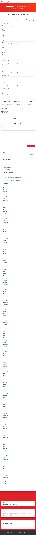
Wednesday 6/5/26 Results (8, 512)
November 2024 (5, 218)
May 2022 (4, 273)
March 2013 (5, 470)
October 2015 (5, 413)
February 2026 (5, 191)
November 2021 (5, 284)
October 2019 (5, 326)
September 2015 (5, 415)
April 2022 (4, 275)
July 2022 (4, 269)
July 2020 (4, 311)
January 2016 (5, 408)
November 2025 (5, 196)
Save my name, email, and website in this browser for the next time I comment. (14, 143)
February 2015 (5, 428)
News (6, 108)
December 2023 (5, 238)
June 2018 (4, 355)
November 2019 (5, 324)
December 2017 (5, 366)
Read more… (12, 515)
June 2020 (4, 313)
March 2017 (5, 382)
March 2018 (5, 360)
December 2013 (5, 453)
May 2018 (4, 357)
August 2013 (5, 461)
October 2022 (5, 264)
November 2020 (5, 304)
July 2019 (4, 331)
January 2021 (5, 300)
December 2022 (5, 260)
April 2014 (4, 446)
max (5, 174)
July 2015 (4, 419)
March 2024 (5, 233)
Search (4, 152)
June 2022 (4, 271)
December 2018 (5, 344)
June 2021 (4, 293)
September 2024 (5, 222)
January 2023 (5, 258)
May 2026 (4, 185)
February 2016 (5, 406)
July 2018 (4, 353)
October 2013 (5, 457)
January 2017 (5, 386)
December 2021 (5, 282)
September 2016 (5, 393)
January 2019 (5, 342)
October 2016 (5, 391)
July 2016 (4, 397)
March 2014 (5, 448)
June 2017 (4, 377)
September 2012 (5, 477)
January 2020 (5, 320)
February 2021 (5, 298)
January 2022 (5, 280)
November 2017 (5, 368)
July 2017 (4, 375)
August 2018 (5, 351)
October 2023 (5, 242)
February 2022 (5, 278)
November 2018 (5, 346)
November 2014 (5, 433)
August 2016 (5, 395)
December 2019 (5, 322)
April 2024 (4, 231)
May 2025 (4, 207)
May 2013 (4, 466)
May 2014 (4, 444)
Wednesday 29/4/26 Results (7, 167)
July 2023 (4, 247)
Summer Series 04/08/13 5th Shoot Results (14, 177)
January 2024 (5, 236)
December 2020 (5, 302)
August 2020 (5, 309)
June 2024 (4, 227)
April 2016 (4, 402)
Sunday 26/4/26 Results (6, 169)
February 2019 (5, 340)
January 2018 (5, 364)
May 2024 (4, 229)
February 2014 (5, 450)
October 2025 (5, 198)
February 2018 (5, 362)
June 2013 (4, 464)
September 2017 (5, 371)
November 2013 (5, 455)
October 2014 (5, 435)
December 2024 (5, 216)
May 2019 (4, 335)
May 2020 (4, 315)
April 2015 (4, 424)
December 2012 (5, 475)
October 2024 (5, 220)
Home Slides (5, 483)
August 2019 (5, 329)
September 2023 (5, 244)
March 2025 (5, 211)
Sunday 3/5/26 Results (6, 165)
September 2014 (5, 437)
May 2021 (4, 295)
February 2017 (5, 384)
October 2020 (5, 306)
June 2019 (4, 333)
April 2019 (4, 337)
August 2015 (5, 417)
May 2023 (4, 251)
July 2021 (4, 291)
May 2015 (4, 422)
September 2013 (5, 459)
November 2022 (5, 262)
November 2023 (5, 240)
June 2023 (4, 249)
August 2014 (5, 439)
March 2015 (5, 426)
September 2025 (5, 200)
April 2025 (4, 209)
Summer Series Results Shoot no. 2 (10, 504)
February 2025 (5, 213)
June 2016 (4, 399)
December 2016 (5, 388)
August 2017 (5, 373)
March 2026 (5, 189)
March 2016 (5, 404)
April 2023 (4, 253)
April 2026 (4, 187)
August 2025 (5, 202)
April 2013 (4, 468)
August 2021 (5, 289)
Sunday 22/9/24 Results (10, 174)
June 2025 (4, 205)
